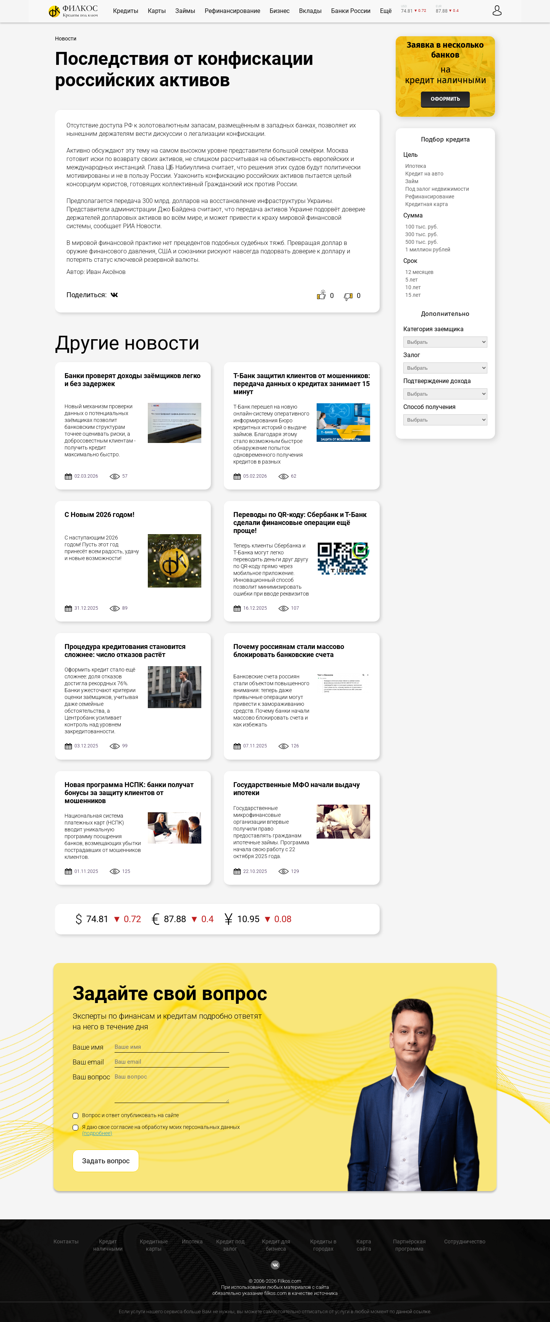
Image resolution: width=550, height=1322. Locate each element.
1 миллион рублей (427, 249)
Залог (411, 355)
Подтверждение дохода (437, 381)
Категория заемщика (433, 329)
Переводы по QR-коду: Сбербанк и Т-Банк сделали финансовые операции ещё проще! (300, 522)
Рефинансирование (429, 196)
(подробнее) (97, 1133)
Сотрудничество (464, 1241)
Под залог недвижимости (437, 189)
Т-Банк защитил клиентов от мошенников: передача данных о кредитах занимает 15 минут (301, 384)
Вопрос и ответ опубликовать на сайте (126, 1115)
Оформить (445, 99)
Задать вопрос (105, 1161)
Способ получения (429, 407)
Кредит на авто (424, 174)
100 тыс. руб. (421, 227)
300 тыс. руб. (421, 234)
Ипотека (415, 166)
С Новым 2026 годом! (99, 514)
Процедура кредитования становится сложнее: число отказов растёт (125, 650)
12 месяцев (419, 272)
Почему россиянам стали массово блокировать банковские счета (288, 650)
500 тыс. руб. (421, 242)
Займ (411, 181)
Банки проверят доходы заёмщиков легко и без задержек (133, 380)
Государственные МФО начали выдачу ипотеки (296, 789)
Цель (410, 154)
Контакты (66, 1241)
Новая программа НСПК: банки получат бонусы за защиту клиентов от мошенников (129, 793)
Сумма (413, 215)
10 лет (413, 287)
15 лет (413, 295)
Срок (410, 260)
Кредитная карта (426, 204)
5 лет (411, 280)
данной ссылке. (414, 1311)
